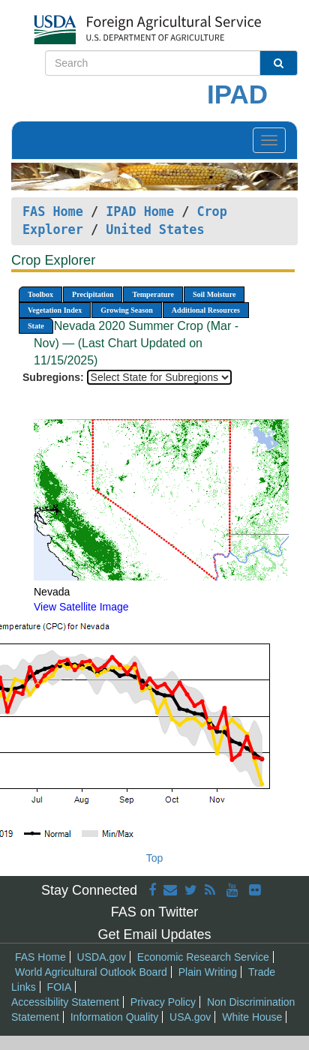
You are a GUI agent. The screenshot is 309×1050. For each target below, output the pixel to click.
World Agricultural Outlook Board (91, 972)
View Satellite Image (81, 607)
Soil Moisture (214, 294)
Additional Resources (206, 310)
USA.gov (190, 1017)
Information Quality (114, 1017)
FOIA (59, 987)
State (36, 326)
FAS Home (52, 211)
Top (155, 858)
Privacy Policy (163, 1002)
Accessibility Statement (65, 1002)
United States (155, 229)
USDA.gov (101, 957)
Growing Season (126, 310)
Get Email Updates (154, 934)
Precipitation (92, 294)
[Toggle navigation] (269, 140)
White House (252, 1017)
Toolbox (40, 294)
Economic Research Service (203, 957)
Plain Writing (207, 972)
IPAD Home (140, 211)
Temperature (153, 294)
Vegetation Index (55, 310)
